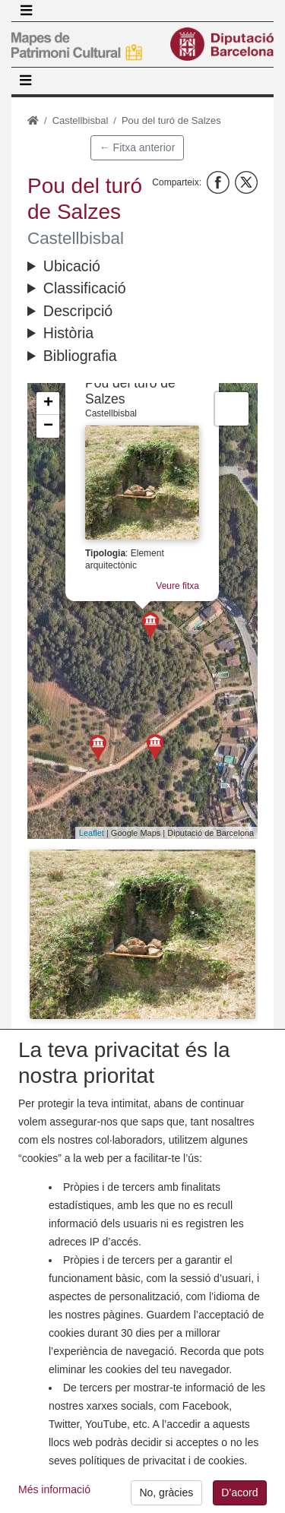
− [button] (48, 426)
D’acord (239, 1495)
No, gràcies (166, 1495)
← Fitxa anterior (138, 147)
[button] (142, 934)
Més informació (54, 1492)
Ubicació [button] (71, 266)
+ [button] (48, 403)
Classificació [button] (84, 288)
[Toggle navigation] (25, 10)
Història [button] (68, 332)
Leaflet (91, 832)
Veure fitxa (177, 586)
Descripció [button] (77, 310)
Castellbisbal (80, 120)
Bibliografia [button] (80, 355)
